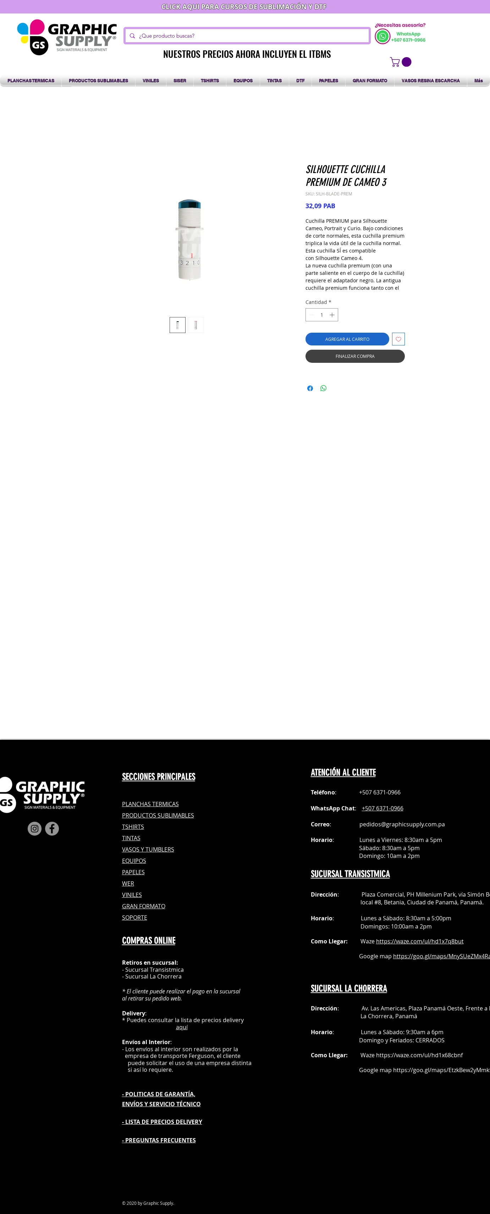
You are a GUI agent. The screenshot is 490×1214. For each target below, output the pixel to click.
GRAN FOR (136, 906)
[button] (402, 62)
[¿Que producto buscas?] (246, 35)
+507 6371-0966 (382, 808)
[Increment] (332, 315)
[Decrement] (311, 315)
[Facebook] (52, 829)
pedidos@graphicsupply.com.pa (402, 824)
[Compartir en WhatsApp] (323, 388)
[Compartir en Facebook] (310, 388)
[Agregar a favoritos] (398, 339)
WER (128, 883)
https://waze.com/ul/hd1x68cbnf (419, 1055)
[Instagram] (35, 829)
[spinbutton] (321, 315)
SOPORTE (134, 917)
